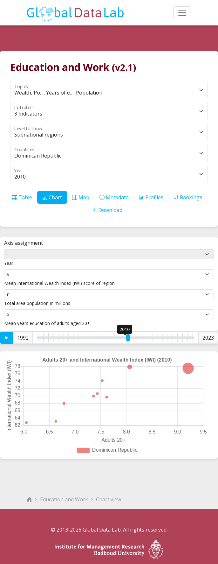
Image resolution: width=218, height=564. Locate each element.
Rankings (188, 197)
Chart (52, 197)
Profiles (151, 197)
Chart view (108, 499)
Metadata (114, 197)
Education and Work (64, 499)
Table (22, 197)
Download (107, 210)
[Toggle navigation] (182, 12)
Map (80, 197)
